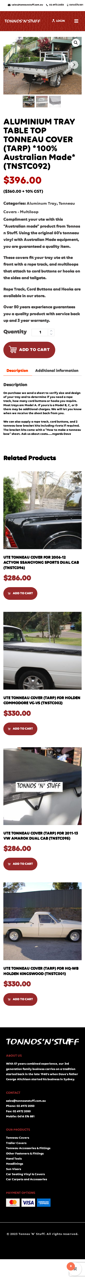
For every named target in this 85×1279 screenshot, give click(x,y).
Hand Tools (14, 1158)
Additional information (56, 371)
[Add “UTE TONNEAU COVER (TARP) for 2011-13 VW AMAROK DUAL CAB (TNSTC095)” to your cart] (20, 864)
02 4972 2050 (55, 5)
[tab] (17, 371)
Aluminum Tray (42, 203)
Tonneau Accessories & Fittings (28, 1148)
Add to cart (29, 349)
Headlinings (14, 1163)
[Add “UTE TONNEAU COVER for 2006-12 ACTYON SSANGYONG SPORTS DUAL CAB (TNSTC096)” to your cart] (20, 593)
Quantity (15, 332)
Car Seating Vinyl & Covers (25, 1174)
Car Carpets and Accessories (26, 1179)
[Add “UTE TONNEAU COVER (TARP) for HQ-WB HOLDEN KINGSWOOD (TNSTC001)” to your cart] (20, 999)
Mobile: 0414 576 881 (20, 1116)
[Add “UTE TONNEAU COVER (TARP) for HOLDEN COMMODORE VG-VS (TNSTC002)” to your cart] (20, 729)
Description (17, 371)
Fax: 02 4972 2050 (18, 1111)
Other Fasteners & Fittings (25, 1153)
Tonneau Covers (17, 1137)
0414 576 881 (75, 5)
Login (58, 20)
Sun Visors (13, 1169)
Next (74, 65)
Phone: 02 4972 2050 (20, 1106)
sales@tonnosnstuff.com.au (25, 5)
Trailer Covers (16, 1143)
